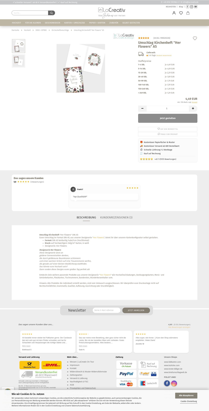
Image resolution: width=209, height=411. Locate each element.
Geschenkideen (52, 22)
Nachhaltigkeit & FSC (79, 381)
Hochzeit (16, 22)
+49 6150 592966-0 (171, 2)
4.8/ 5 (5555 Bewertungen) (158, 158)
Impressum (74, 365)
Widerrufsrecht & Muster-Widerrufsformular (88, 372)
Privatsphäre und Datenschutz (83, 388)
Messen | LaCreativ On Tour (82, 362)
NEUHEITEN (171, 7)
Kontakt (73, 368)
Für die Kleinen (33, 22)
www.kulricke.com (171, 365)
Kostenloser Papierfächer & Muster (159, 142)
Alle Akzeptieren (186, 395)
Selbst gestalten (131, 22)
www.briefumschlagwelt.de (175, 372)
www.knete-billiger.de (173, 369)
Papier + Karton (97, 22)
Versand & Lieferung (78, 378)
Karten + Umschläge (74, 22)
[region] (104, 197)
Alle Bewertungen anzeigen (179, 327)
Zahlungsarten (76, 375)
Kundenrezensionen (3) (116, 217)
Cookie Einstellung (189, 401)
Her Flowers (98, 237)
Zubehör (113, 22)
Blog (181, 7)
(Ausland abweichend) (164, 55)
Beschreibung (86, 217)
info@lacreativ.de (190, 2)
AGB (72, 385)
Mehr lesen (26, 346)
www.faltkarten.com (172, 362)
